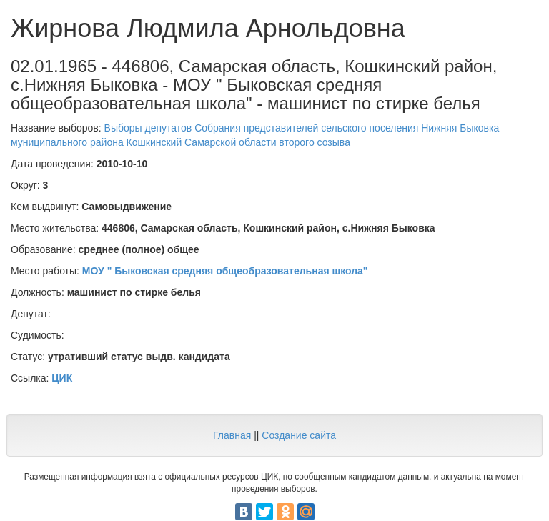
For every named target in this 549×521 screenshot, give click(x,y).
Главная (232, 435)
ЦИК (61, 378)
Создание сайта (299, 435)
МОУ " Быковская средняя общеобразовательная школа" (225, 271)
